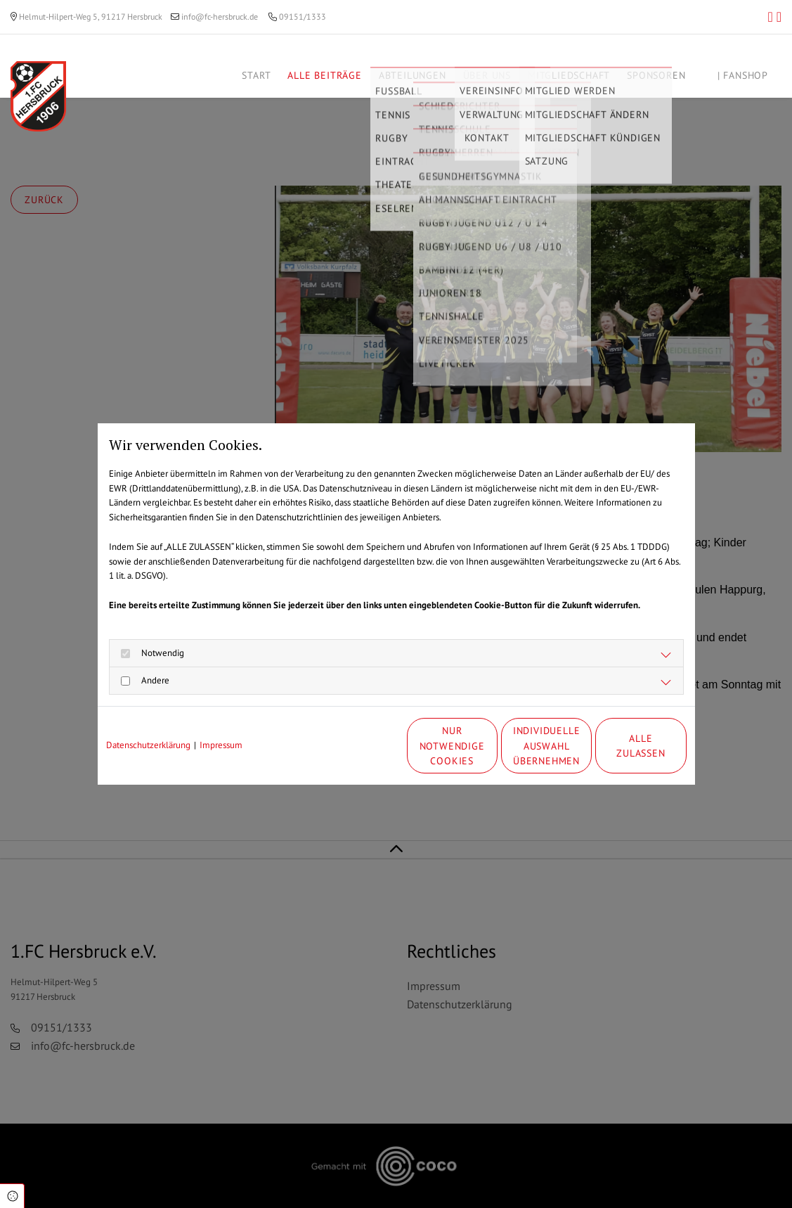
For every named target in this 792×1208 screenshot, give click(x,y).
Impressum (221, 745)
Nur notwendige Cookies (354, 745)
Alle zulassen (620, 745)
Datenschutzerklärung (148, 745)
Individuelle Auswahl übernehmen (487, 745)
